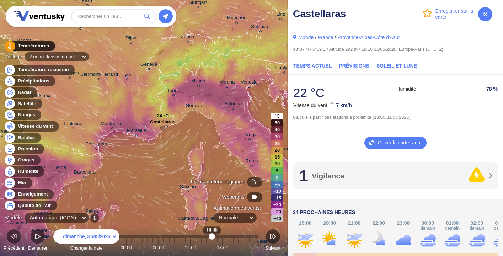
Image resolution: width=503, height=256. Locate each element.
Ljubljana (284, 69)
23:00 (249, 247)
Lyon (127, 75)
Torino (173, 91)
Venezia (249, 83)
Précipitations (29, 81)
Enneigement (29, 194)
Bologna (233, 104)
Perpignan (96, 145)
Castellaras (163, 123)
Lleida (59, 168)
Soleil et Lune (396, 66)
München (236, 19)
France (325, 37)
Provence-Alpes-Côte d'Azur (368, 37)
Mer (18, 183)
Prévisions (354, 66)
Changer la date (86, 241)
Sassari (188, 187)
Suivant (272, 241)
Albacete (19, 224)
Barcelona (85, 173)
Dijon (131, 39)
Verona (227, 83)
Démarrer (37, 241)
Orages (22, 160)
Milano (198, 82)
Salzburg (260, 27)
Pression (24, 149)
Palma (92, 212)
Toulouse (72, 124)
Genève (148, 65)
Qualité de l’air (30, 206)
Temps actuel (312, 66)
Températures (29, 46)
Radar (21, 92)
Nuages (22, 115)
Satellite (23, 104)
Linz (280, 15)
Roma (251, 162)
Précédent (14, 241)
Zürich (187, 37)
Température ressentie (39, 70)
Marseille (136, 131)
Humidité (24, 171)
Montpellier (112, 124)
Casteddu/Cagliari (197, 219)
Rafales (22, 138)
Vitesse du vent (31, 126)
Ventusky (38, 16)
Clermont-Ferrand (99, 75)
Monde (306, 37)
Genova (194, 106)
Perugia (249, 135)
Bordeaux (40, 96)
